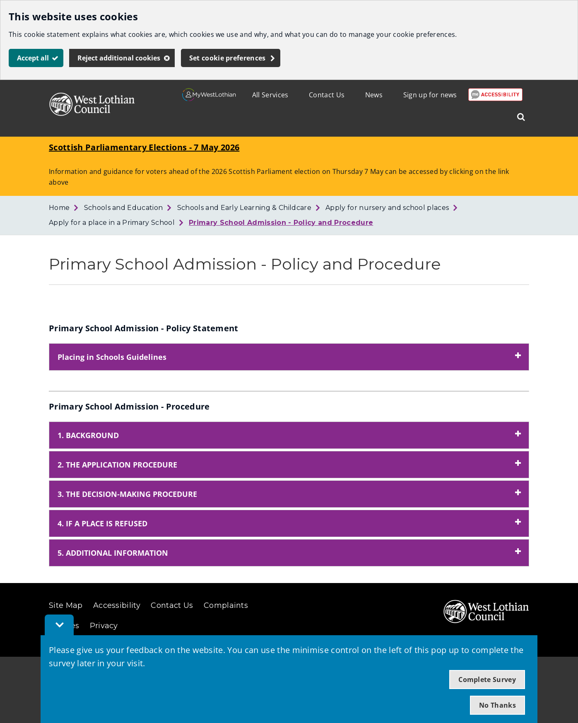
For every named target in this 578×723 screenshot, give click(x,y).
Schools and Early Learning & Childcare (244, 208)
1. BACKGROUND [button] (88, 435)
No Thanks (497, 705)
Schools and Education (123, 208)
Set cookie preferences (227, 58)
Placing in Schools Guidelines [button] (112, 357)
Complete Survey (487, 679)
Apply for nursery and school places (387, 208)
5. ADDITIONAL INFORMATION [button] (113, 553)
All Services (270, 94)
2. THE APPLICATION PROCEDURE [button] (117, 465)
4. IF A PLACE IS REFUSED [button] (102, 523)
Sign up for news (430, 94)
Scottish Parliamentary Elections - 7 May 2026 (144, 147)
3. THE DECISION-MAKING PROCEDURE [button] (127, 494)
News (374, 94)
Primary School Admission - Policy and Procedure (281, 223)
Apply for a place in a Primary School (112, 223)
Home (59, 208)
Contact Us (326, 94)
